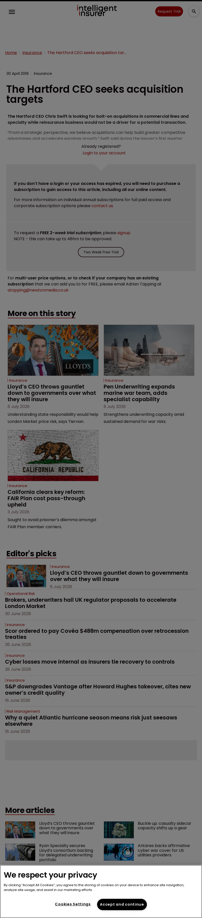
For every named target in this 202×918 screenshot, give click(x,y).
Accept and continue (122, 904)
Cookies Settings (73, 904)
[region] (101, 891)
